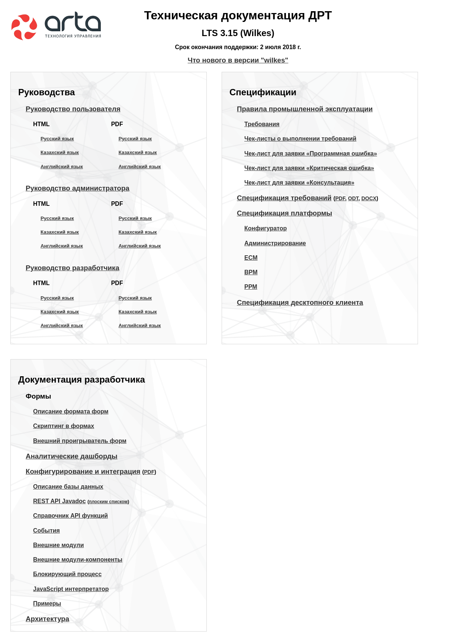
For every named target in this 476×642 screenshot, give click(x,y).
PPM (250, 287)
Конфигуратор (265, 228)
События (46, 530)
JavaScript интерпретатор (71, 589)
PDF (340, 198)
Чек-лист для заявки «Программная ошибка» (310, 153)
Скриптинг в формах (63, 426)
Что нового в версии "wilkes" (238, 60)
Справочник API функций (70, 515)
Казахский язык (60, 152)
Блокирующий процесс (67, 574)
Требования (262, 124)
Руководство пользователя (73, 109)
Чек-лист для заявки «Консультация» (299, 182)
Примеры (47, 603)
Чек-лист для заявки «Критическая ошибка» (309, 168)
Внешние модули (58, 545)
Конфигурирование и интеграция (83, 471)
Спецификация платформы (284, 213)
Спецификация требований (284, 198)
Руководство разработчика (72, 268)
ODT (353, 198)
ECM (251, 258)
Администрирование (275, 243)
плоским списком (108, 501)
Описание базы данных (68, 486)
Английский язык (62, 166)
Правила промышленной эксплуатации (305, 109)
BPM (251, 272)
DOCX (369, 198)
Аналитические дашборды (72, 456)
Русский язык (57, 138)
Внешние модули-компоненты (77, 559)
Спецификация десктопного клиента (300, 302)
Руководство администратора (77, 188)
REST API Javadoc (59, 501)
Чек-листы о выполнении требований (300, 138)
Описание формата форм (71, 411)
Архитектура (47, 619)
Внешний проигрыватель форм (79, 441)
